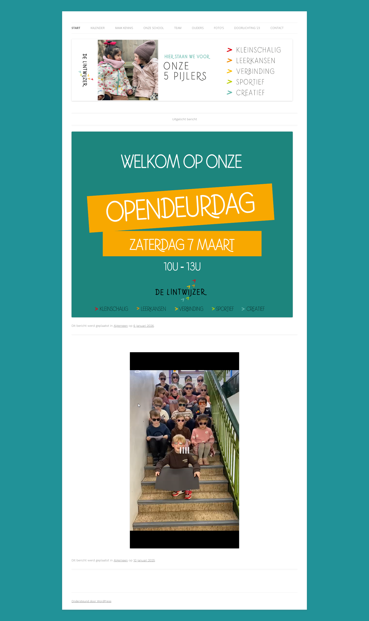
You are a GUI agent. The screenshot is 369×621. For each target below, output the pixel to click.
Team (177, 28)
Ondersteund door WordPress (91, 601)
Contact (277, 28)
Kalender (98, 28)
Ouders (198, 28)
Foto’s (219, 28)
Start (76, 28)
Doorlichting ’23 (247, 28)
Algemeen (121, 325)
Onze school (153, 28)
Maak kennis (124, 28)
